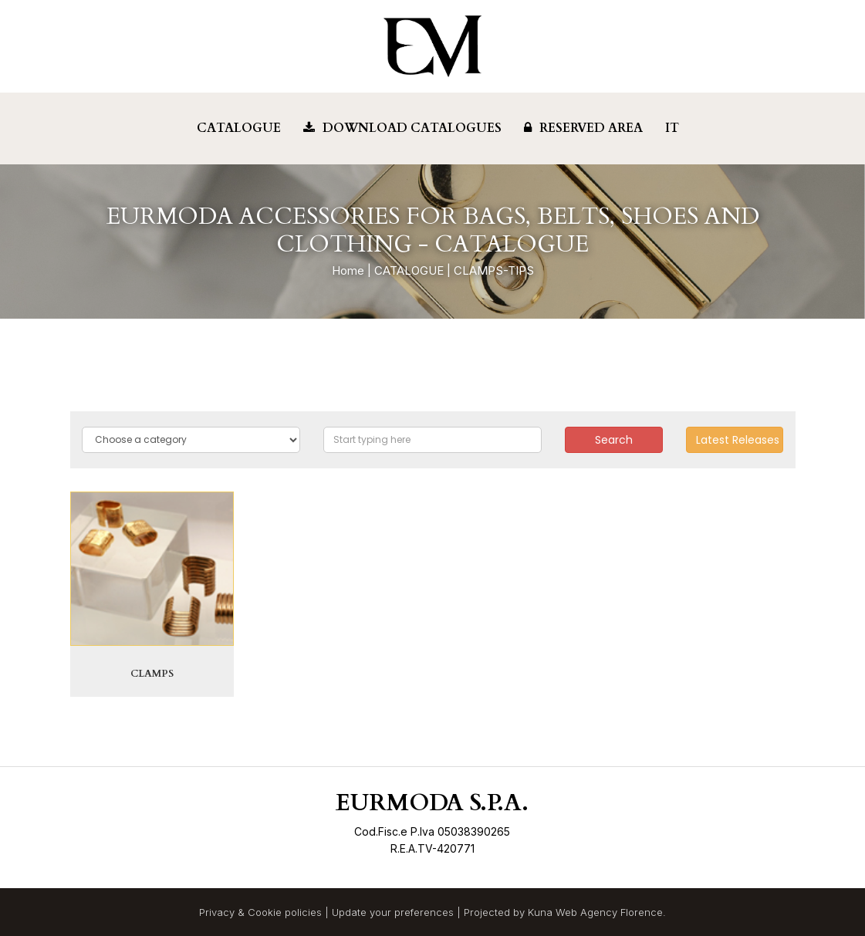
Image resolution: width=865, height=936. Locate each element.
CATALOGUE (409, 270)
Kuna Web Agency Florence (595, 912)
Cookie (265, 912)
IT (672, 128)
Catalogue (239, 128)
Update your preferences (393, 912)
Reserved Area (583, 128)
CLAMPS (152, 674)
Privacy (217, 912)
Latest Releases (737, 440)
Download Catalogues (402, 128)
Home (348, 270)
